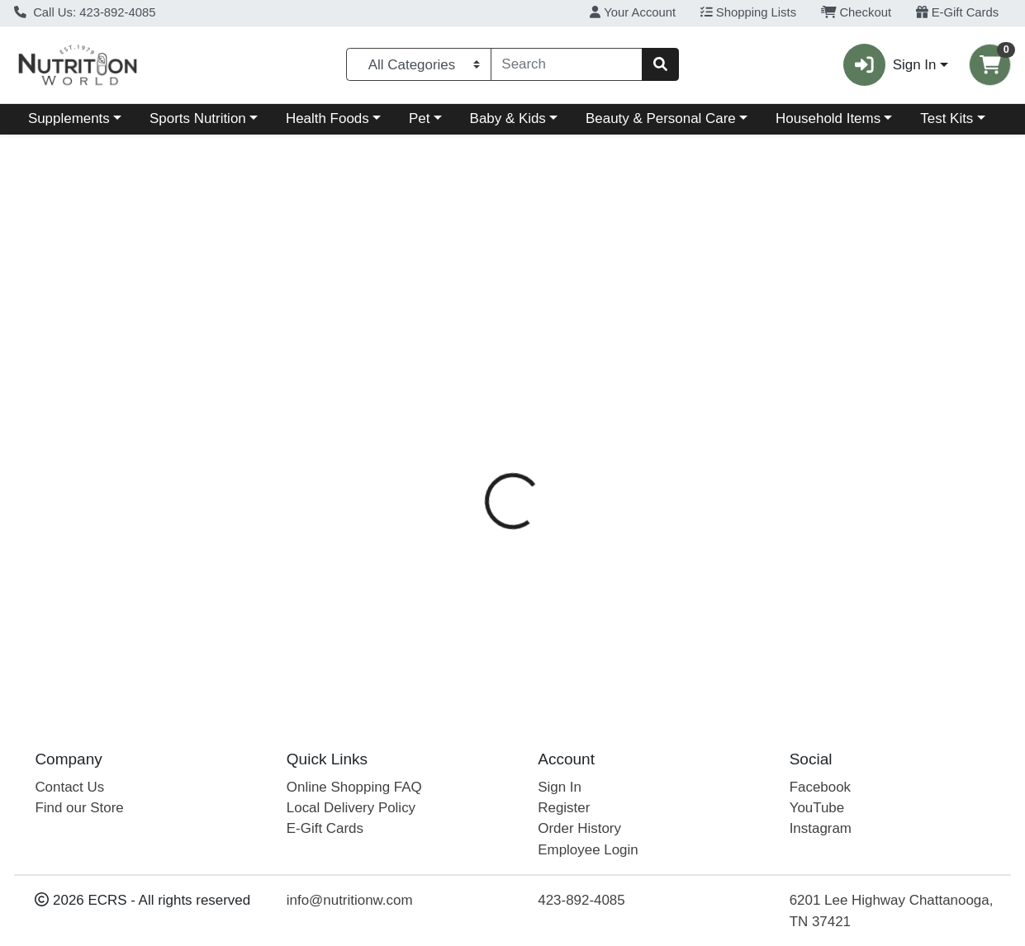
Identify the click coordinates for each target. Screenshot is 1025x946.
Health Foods (327, 118)
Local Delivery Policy (351, 808)
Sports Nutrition (197, 118)
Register (564, 808)
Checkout (856, 12)
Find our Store (79, 808)
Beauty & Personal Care (661, 118)
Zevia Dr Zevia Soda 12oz (531, 638)
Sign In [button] (889, 65)
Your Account (633, 12)
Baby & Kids (508, 118)
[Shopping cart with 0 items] (990, 65)
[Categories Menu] (418, 64)
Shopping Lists (748, 12)
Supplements (69, 118)
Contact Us (69, 787)
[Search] (567, 64)
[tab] (474, 357)
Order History (579, 829)
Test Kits (946, 118)
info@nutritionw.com (350, 901)
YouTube (817, 808)
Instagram (821, 829)
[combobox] (567, 64)
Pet (419, 118)
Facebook (820, 787)
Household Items (828, 118)
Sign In (559, 787)
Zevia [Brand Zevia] (619, 461)
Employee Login (588, 850)
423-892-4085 (581, 901)
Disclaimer (652, 358)
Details (474, 358)
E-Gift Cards (957, 12)
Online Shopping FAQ (354, 787)
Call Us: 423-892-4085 (85, 12)
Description (558, 358)
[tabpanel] (726, 468)
